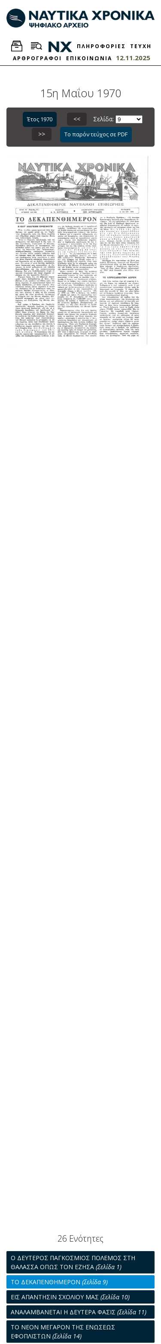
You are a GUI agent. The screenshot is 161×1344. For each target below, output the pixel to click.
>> (41, 134)
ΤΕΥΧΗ (141, 46)
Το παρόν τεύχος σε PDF (96, 134)
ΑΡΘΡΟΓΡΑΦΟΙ (37, 58)
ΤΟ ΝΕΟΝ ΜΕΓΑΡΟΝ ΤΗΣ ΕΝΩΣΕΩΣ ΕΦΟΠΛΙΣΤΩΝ (63, 1331)
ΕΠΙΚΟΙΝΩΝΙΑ (89, 58)
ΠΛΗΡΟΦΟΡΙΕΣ (101, 46)
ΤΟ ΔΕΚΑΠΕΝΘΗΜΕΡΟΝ (59, 1282)
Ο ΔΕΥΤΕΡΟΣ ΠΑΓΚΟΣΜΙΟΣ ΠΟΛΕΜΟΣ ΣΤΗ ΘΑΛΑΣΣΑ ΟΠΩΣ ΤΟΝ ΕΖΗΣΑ (73, 1262)
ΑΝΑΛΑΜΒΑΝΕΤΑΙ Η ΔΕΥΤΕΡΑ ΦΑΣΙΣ (78, 1312)
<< (76, 119)
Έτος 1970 (39, 119)
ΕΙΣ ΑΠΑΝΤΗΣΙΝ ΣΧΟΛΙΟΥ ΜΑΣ (70, 1297)
